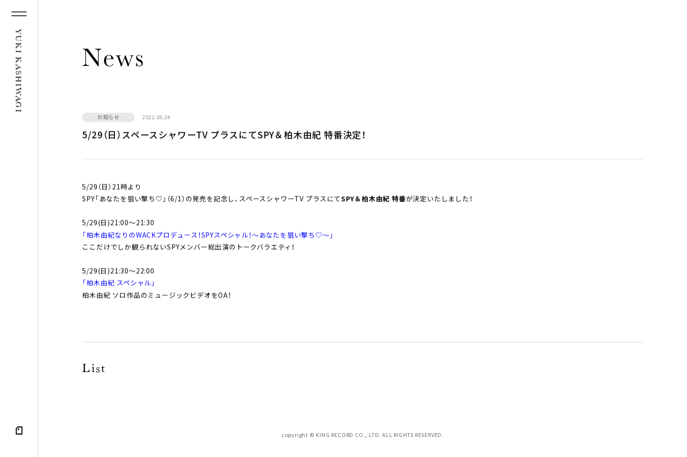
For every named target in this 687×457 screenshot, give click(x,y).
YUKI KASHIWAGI (17, 71)
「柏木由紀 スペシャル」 (119, 284)
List (93, 369)
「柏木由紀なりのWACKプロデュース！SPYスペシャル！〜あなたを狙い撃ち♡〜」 (207, 236)
